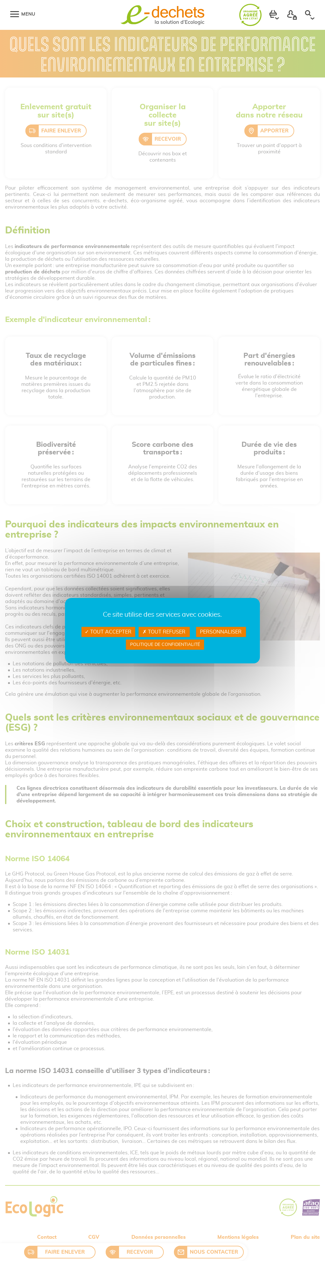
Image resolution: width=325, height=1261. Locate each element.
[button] (274, 15)
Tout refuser (164, 631)
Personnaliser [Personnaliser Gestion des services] (221, 631)
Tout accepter (108, 631)
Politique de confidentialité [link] (165, 644)
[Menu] (14, 14)
